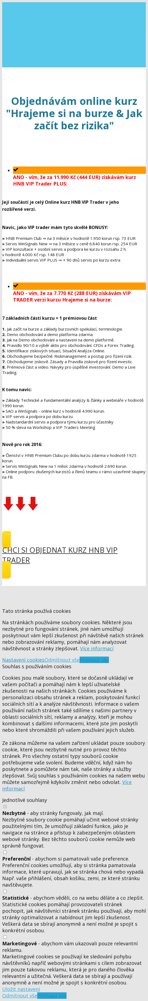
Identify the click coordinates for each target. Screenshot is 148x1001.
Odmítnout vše (62, 660)
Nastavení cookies (23, 660)
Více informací (97, 648)
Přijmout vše (94, 660)
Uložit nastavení (21, 989)
